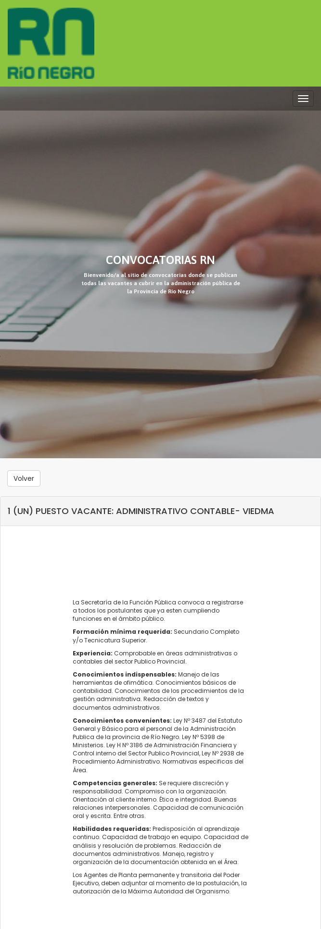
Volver (23, 478)
